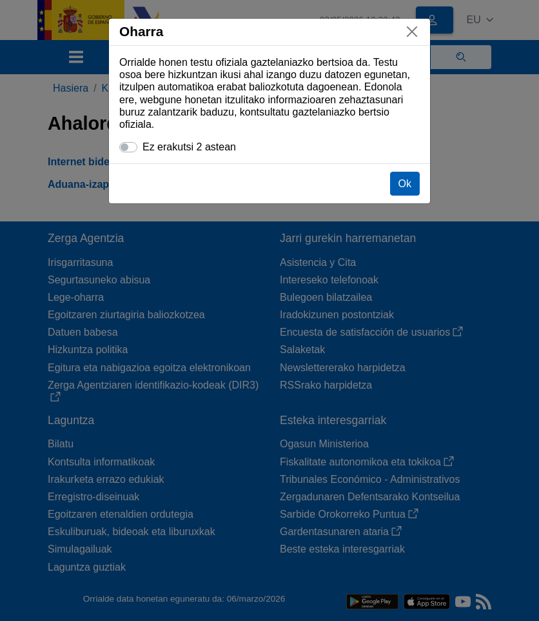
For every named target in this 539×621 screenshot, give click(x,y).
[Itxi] (412, 32)
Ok (404, 183)
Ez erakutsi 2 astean (189, 146)
